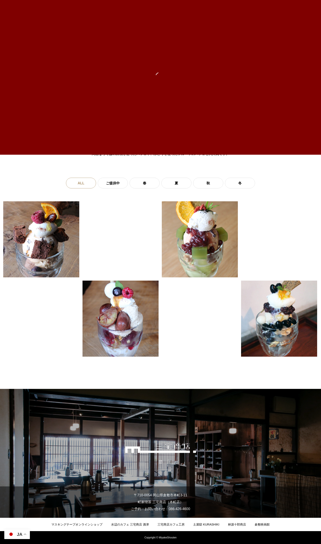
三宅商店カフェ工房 (171, 524)
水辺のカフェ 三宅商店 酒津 (130, 524)
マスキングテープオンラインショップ (76, 524)
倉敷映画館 (262, 524)
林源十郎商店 (237, 524)
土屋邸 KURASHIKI (206, 524)
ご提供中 (113, 183)
